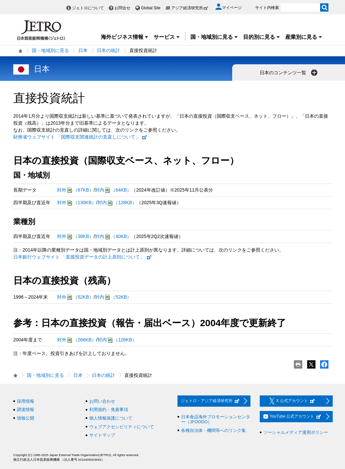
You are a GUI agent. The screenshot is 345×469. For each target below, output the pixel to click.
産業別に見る (303, 37)
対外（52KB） (75, 297)
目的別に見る (261, 37)
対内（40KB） (113, 236)
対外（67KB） (75, 190)
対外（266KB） (76, 340)
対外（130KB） (76, 202)
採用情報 (25, 401)
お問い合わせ (102, 401)
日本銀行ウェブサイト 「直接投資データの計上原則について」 (82, 257)
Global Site (151, 8)
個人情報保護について (110, 418)
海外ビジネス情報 (125, 37)
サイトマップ (102, 435)
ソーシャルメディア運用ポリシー (295, 432)
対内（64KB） (113, 190)
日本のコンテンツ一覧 (289, 72)
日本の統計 (108, 50)
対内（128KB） (117, 202)
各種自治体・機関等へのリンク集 (213, 430)
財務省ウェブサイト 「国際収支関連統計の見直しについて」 (80, 137)
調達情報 (25, 409)
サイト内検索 (267, 7)
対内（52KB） (113, 297)
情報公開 (25, 418)
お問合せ (122, 8)
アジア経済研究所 (189, 8)
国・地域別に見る (214, 37)
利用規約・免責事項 (108, 409)
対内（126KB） (117, 340)
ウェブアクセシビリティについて (121, 426)
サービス (167, 37)
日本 (83, 50)
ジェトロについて (88, 8)
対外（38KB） (75, 236)
